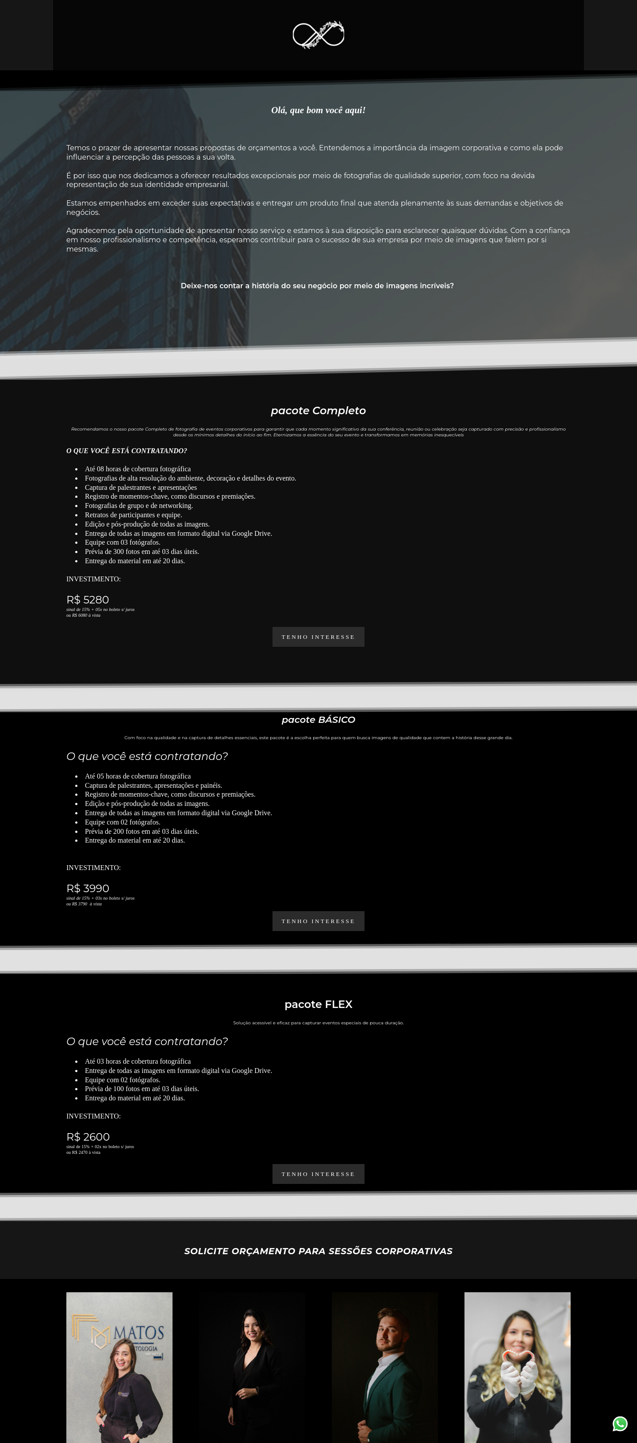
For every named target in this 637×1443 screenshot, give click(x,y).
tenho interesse (319, 921)
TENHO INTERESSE (319, 637)
